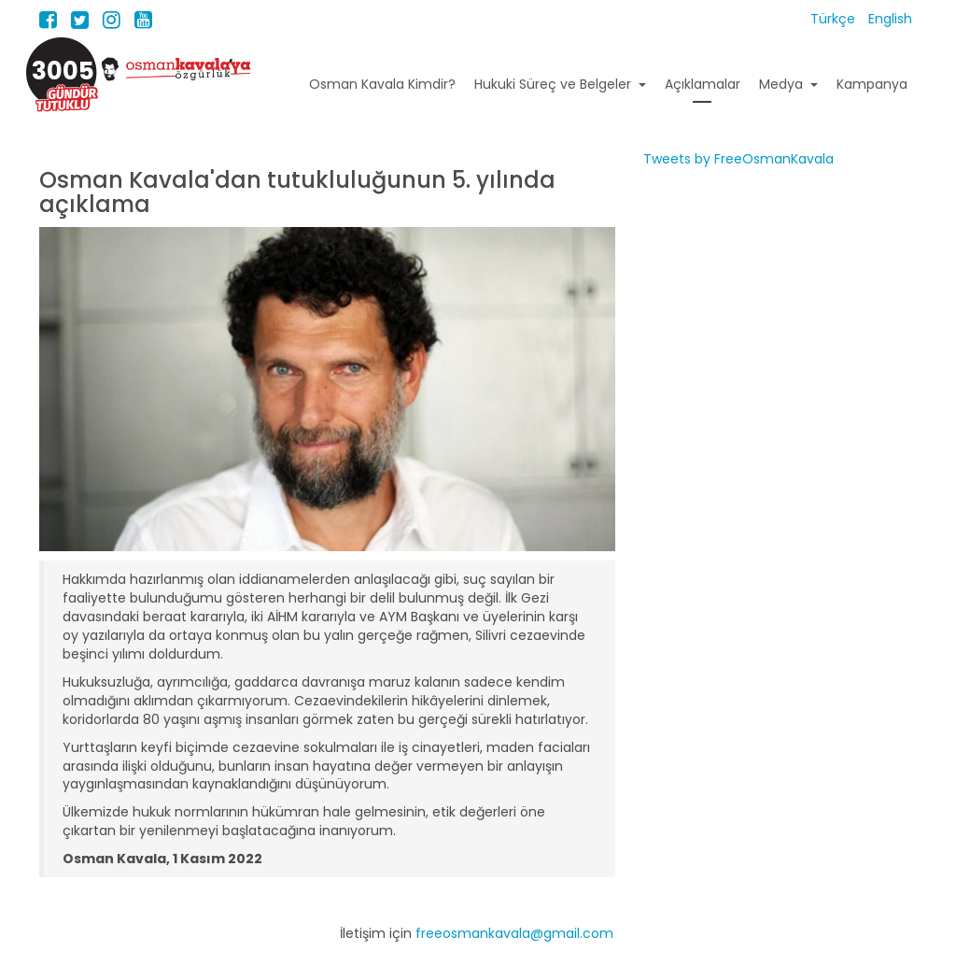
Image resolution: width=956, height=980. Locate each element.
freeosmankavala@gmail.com (514, 933)
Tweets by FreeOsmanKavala (738, 158)
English (890, 18)
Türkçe (834, 18)
